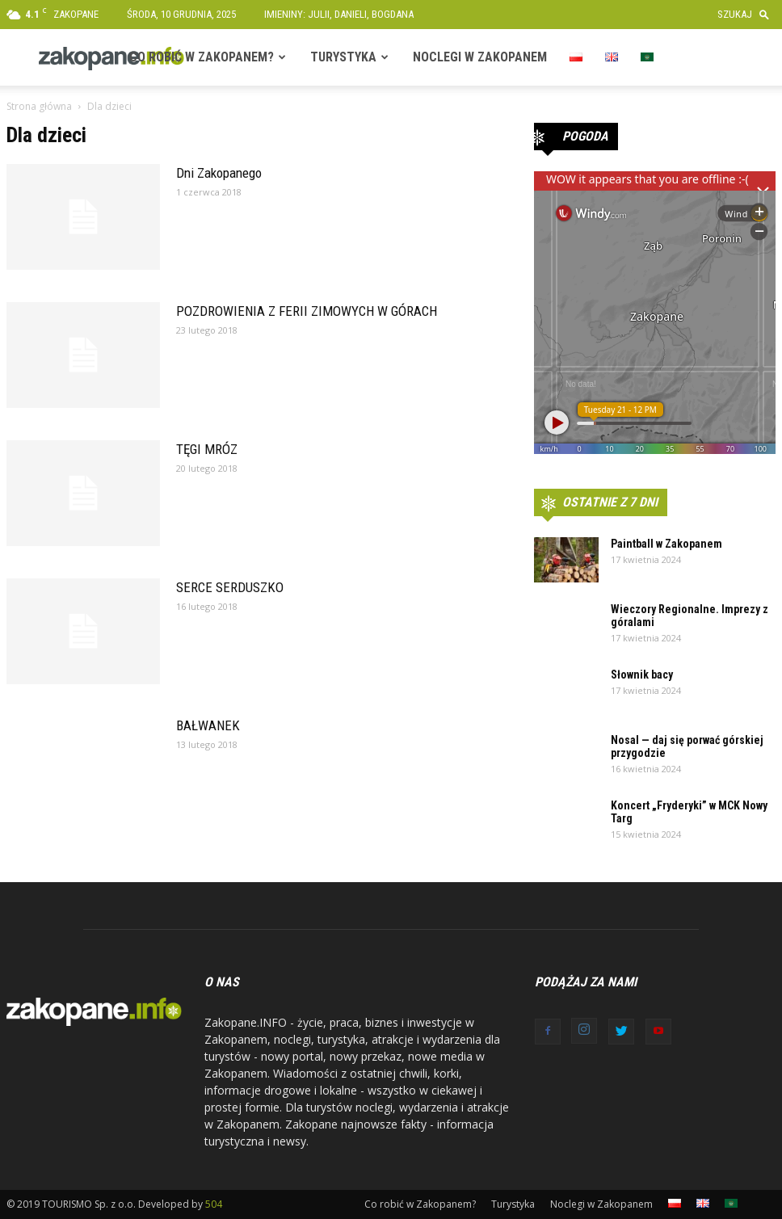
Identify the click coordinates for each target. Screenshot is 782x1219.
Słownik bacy (642, 674)
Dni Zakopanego (219, 173)
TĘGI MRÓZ (207, 449)
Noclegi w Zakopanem (480, 57)
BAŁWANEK (208, 725)
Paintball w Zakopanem (666, 543)
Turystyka (343, 57)
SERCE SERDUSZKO (230, 587)
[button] (746, 14)
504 (213, 1204)
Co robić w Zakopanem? (201, 57)
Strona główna (39, 106)
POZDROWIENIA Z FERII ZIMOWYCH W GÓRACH (306, 311)
